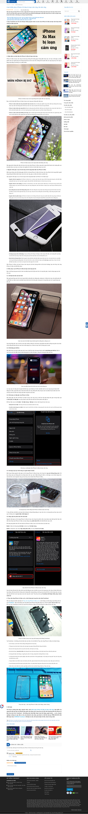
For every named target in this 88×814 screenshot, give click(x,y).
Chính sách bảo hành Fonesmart (33, 786)
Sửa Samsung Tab (56, 803)
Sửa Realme (33, 803)
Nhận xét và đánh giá (11, 760)
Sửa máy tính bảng (44, 803)
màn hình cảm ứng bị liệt (26, 720)
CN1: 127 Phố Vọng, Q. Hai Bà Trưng (15, 782)
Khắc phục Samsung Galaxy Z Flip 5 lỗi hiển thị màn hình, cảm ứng (41, 738)
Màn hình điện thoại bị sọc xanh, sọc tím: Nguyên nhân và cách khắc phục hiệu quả (13, 738)
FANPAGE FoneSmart (19, 716)
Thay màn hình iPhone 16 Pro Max (73, 805)
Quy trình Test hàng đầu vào (49, 780)
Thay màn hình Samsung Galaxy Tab (34, 804)
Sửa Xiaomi (72, 802)
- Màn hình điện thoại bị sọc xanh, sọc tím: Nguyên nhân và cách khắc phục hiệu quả (25, 17)
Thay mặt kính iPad (44, 804)
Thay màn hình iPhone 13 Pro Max (33, 805)
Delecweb (79, 810)
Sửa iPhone (61, 802)
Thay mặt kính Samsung (39, 802)
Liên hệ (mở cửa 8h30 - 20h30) (32, 780)
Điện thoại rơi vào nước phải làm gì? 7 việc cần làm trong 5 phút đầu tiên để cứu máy (75, 81)
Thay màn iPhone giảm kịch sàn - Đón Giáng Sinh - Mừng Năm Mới (55, 738)
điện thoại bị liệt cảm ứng (36, 720)
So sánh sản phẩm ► (48, 790)
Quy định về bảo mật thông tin (50, 782)
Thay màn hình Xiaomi (31, 806)
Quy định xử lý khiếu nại (49, 788)
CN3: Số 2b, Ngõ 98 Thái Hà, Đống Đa (15, 788)
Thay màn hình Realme (48, 806)
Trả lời (10, 756)
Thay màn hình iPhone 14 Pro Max (46, 805)
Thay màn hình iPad (75, 803)
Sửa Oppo (76, 802)
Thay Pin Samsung (47, 802)
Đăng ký (70, 789)
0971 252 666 (10, 783)
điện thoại (11, 720)
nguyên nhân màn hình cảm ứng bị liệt (48, 720)
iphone (30, 721)
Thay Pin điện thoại (50, 801)
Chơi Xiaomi (46, 792)
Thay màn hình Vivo (65, 806)
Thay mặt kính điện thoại (41, 801)
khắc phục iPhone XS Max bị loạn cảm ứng (42, 709)
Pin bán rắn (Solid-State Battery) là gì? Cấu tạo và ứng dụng (75, 86)
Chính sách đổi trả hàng (31, 784)
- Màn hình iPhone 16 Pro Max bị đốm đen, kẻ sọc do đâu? (19, 19)
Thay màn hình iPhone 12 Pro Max (74, 804)
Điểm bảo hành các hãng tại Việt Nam (34, 788)
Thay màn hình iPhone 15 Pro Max (59, 805)
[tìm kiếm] (33, 2)
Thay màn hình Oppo (39, 806)
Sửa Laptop (69, 803)
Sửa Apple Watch (63, 803)
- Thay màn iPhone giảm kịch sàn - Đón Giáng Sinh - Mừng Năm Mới (21, 18)
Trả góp (28, 782)
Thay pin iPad (65, 804)
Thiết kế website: (74, 810)
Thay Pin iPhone (75, 801)
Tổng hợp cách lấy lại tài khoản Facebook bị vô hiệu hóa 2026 (75, 91)
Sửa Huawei (38, 803)
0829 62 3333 (10, 789)
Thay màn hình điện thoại (31, 801)
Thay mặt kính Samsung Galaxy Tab (55, 804)
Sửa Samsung (66, 802)
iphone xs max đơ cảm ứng (23, 721)
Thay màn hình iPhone (58, 801)
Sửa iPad (50, 803)
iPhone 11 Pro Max (55, 802)
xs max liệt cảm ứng (17, 720)
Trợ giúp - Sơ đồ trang (48, 786)
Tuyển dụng (46, 794)
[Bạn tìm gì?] (72, 11)
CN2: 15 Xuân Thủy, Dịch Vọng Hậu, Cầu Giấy (16, 785)
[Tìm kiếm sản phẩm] (26, 2)
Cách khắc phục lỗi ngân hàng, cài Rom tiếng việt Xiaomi (26, 738)
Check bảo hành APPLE (31, 790)
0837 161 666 (10, 786)
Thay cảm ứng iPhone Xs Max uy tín (31, 601)
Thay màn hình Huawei (57, 806)
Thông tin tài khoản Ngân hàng (50, 784)
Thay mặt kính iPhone (67, 801)
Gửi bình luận (10, 774)
